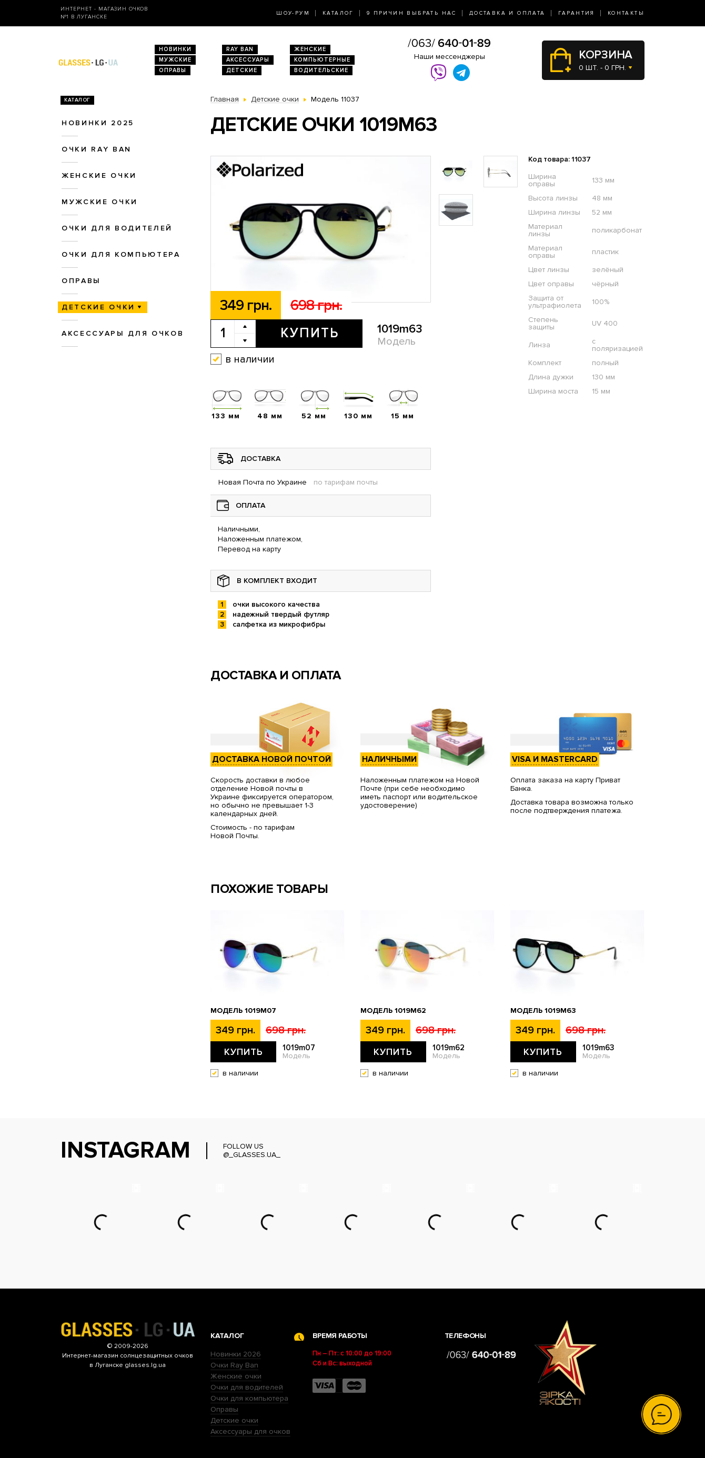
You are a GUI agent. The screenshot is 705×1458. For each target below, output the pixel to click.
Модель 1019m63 (543, 1011)
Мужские (175, 59)
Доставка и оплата (507, 13)
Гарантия (576, 13)
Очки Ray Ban (234, 1365)
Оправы (172, 70)
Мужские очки (100, 201)
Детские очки (98, 307)
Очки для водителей (117, 228)
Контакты (626, 13)
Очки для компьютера (121, 254)
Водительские (321, 70)
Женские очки (99, 175)
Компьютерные (322, 59)
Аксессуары (247, 59)
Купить (309, 333)
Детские (241, 70)
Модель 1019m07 (243, 1011)
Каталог (338, 13)
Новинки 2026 (235, 1354)
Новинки (175, 49)
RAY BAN (240, 49)
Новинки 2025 (98, 122)
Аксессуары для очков (123, 333)
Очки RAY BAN (97, 149)
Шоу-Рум (293, 13)
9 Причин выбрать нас (412, 13)
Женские (310, 49)
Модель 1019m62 (393, 1011)
